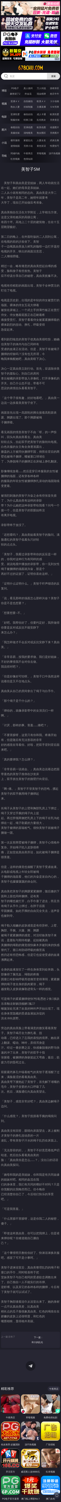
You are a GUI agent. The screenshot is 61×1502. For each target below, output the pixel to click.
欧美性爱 (54, 114)
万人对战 (41, 88)
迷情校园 (15, 145)
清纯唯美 (28, 132)
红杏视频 (15, 158)
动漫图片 (54, 127)
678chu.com (30, 68)
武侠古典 (54, 140)
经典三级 (28, 119)
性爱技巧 (54, 145)
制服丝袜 (15, 119)
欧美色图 (41, 127)
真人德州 (28, 88)
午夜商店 (28, 153)
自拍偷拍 (28, 101)
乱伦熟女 (41, 119)
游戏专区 (54, 88)
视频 (4, 103)
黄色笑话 (41, 145)
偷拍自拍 (28, 114)
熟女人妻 (15, 106)
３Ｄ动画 (54, 101)
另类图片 (54, 132)
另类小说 (28, 145)
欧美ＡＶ (41, 101)
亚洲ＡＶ (15, 101)
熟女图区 (41, 132)
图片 (4, 129)
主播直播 (41, 106)
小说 (4, 142)
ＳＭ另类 (54, 106)
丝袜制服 (28, 106)
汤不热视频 (54, 153)
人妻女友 (41, 140)
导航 (4, 155)
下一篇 (31, 1340)
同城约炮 (15, 153)
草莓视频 (41, 153)
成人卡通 (41, 114)
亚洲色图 (28, 127)
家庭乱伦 (28, 140)
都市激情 (15, 140)
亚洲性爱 (15, 114)
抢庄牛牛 (54, 93)
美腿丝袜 (15, 132)
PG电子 (15, 88)
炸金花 (28, 93)
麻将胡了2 (15, 93)
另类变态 (54, 119)
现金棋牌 (41, 93)
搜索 (53, 76)
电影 (4, 116)
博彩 (4, 90)
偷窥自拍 (15, 127)
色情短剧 (28, 158)
